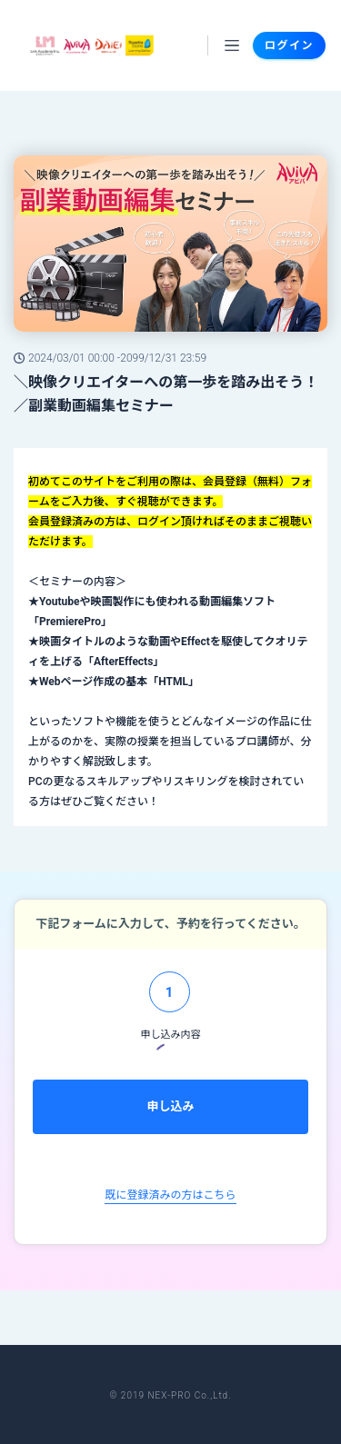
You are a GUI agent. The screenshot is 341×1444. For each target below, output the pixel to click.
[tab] (170, 998)
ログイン (289, 45)
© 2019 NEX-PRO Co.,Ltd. (170, 1395)
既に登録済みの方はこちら (170, 1195)
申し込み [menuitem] (170, 1106)
